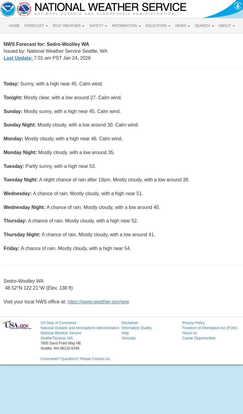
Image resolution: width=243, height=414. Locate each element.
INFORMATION (126, 26)
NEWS (182, 26)
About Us (189, 333)
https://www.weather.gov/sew (98, 301)
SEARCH (204, 26)
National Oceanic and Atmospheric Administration (79, 328)
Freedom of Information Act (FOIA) (209, 328)
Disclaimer (130, 323)
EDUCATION (158, 26)
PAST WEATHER (68, 26)
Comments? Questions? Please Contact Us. (75, 359)
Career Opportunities (198, 338)
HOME (14, 26)
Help (125, 333)
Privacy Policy (193, 323)
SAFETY (98, 26)
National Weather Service (60, 333)
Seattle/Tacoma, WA (56, 338)
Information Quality (137, 328)
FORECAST (36, 26)
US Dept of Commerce (58, 323)
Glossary (129, 338)
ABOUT (227, 26)
